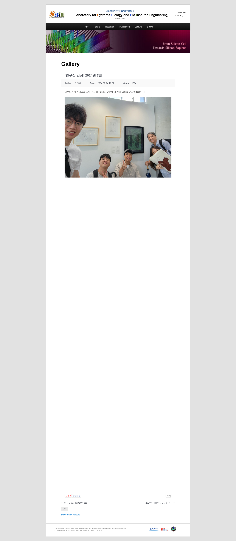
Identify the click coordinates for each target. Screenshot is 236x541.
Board (150, 27)
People (97, 27)
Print (168, 496)
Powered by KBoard (70, 514)
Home (85, 27)
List (64, 508)
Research (109, 27)
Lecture (138, 27)
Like (68, 496)
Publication (125, 27)
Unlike (76, 496)
